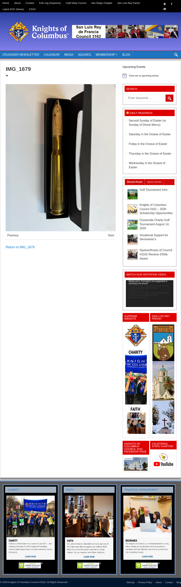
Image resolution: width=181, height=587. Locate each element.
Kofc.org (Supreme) (50, 3)
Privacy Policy (145, 582)
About (17, 3)
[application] (149, 293)
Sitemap (130, 582)
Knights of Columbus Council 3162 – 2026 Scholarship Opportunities (156, 209)
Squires (84, 54)
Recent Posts (134, 182)
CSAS (32, 9)
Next (111, 235)
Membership (105, 54)
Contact (30, 3)
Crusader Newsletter (20, 54)
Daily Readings (141, 112)
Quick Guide (154, 182)
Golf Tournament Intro (154, 189)
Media (68, 54)
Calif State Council (76, 3)
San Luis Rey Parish (128, 3)
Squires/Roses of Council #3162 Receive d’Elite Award (156, 254)
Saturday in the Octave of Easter (150, 134)
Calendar (52, 54)
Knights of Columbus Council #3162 (26, 582)
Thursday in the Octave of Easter (150, 153)
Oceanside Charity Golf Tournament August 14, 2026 (155, 224)
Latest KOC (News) (13, 9)
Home (6, 3)
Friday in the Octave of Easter (148, 143)
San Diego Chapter (101, 3)
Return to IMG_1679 (20, 247)
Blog (126, 54)
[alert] (150, 76)
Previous (12, 235)
